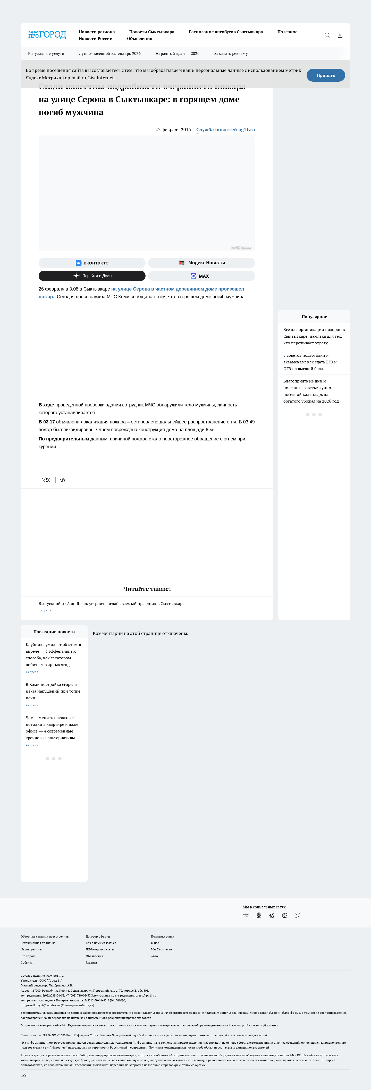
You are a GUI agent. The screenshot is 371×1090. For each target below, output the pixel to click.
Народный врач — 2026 (177, 53)
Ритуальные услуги (46, 53)
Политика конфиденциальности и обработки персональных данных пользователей (209, 1047)
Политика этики (162, 936)
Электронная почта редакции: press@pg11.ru (123, 995)
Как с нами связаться (101, 943)
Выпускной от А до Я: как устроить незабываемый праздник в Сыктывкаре (147, 607)
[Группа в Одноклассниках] (258, 915)
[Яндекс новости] (201, 263)
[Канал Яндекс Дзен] (92, 276)
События (27, 962)
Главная (91, 962)
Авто (154, 956)
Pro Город (28, 956)
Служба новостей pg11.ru (225, 129)
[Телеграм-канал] (271, 915)
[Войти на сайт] (340, 35)
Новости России (96, 38)
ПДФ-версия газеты (100, 949)
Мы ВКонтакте (161, 949)
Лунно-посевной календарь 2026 (110, 53)
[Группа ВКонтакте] (92, 263)
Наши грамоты (31, 949)
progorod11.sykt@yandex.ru (40, 1005)
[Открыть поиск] (327, 35)
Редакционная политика (38, 943)
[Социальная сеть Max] (201, 276)
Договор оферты (98, 936)
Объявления (139, 38)
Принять (326, 75)
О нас (155, 943)
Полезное (287, 31)
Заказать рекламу (231, 53)
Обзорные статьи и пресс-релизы (45, 936)
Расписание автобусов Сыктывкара (226, 31)
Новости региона (97, 31)
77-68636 (63, 1035)
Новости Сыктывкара (151, 31)
